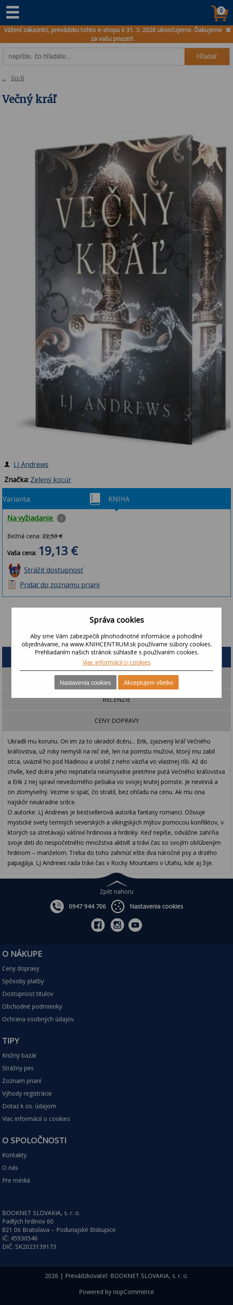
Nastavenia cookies (85, 682)
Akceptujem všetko (148, 682)
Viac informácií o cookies (117, 662)
